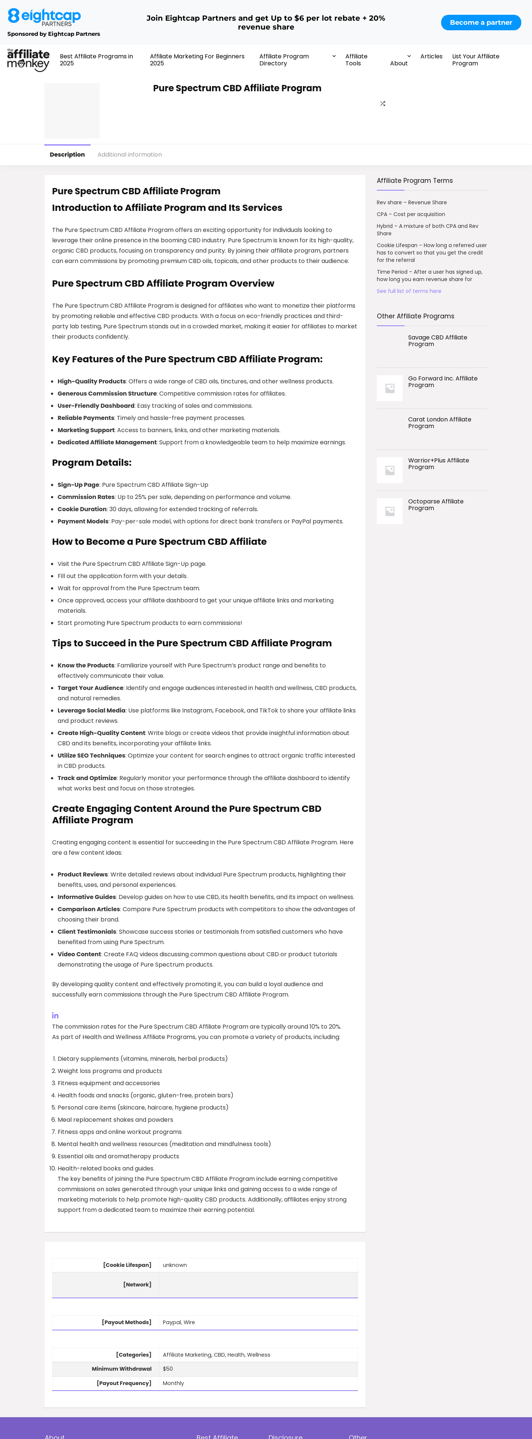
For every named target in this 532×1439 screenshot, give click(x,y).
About (399, 63)
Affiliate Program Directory (284, 60)
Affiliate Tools (356, 60)
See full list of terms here (409, 291)
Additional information (130, 154)
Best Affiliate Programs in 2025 (96, 60)
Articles (431, 56)
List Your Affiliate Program (475, 60)
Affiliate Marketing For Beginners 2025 (197, 60)
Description (67, 154)
